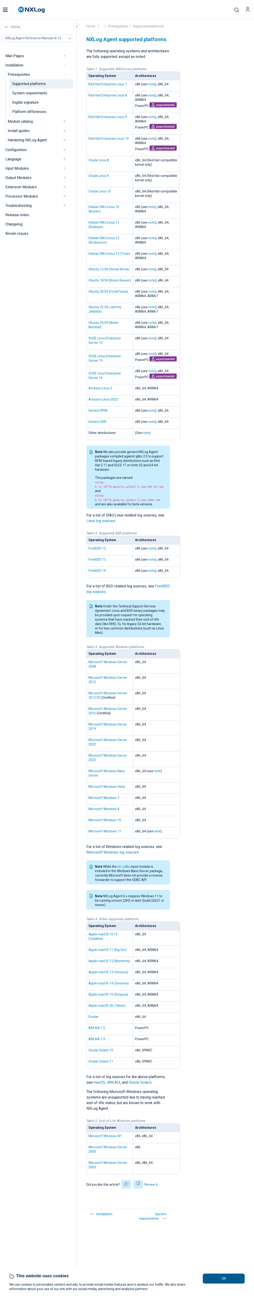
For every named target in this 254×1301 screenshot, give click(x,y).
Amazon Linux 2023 (103, 399)
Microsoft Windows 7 (103, 798)
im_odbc (123, 866)
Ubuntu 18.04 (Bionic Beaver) (109, 280)
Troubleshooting (18, 205)
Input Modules (17, 168)
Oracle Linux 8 (98, 160)
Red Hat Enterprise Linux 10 (108, 138)
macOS (99, 1082)
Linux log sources (100, 521)
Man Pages (14, 56)
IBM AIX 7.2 (96, 1028)
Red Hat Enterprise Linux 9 (107, 117)
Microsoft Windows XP (105, 1136)
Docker (93, 1017)
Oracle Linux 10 (99, 191)
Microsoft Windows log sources (112, 852)
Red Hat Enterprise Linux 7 (107, 84)
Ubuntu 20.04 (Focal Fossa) (108, 291)
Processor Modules (21, 196)
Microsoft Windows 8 (103, 809)
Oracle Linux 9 (98, 176)
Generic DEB (97, 422)
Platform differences (29, 111)
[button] (10, 9)
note (151, 84)
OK (224, 1278)
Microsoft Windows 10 (104, 820)
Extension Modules (21, 187)
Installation (14, 65)
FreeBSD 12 (97, 548)
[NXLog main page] (31, 10)
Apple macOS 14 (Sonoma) (108, 983)
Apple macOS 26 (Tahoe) (106, 1005)
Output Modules (18, 177)
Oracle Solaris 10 (100, 1050)
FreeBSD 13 (97, 559)
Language (13, 159)
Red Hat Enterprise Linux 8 (107, 95)
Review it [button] (151, 1184)
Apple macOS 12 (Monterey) (109, 961)
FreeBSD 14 (97, 571)
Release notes (17, 215)
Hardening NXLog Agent (27, 140)
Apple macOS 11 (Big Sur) (107, 950)
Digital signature (25, 102)
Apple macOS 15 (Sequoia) (108, 994)
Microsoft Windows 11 (104, 831)
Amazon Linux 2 (100, 388)
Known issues (16, 233)
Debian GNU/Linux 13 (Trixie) (109, 253)
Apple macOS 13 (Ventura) (108, 972)
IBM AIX (113, 1082)
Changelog (14, 224)
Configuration (16, 150)
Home (15, 27)
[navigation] (66, 56)
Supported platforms (29, 84)
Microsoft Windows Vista (106, 786)
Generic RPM (97, 410)
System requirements (29, 93)
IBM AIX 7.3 (96, 1039)
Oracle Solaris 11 (100, 1061)
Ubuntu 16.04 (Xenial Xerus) (108, 269)
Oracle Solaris (140, 1082)
